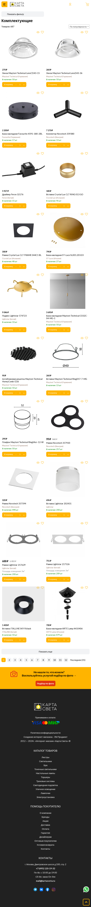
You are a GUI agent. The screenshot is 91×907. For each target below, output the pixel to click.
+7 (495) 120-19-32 (45, 868)
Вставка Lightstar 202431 (58, 503)
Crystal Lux (55, 198)
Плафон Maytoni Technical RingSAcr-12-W (23, 442)
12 (66, 660)
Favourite (11, 137)
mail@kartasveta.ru (45, 881)
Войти (70, 4)
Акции (45, 821)
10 (54, 660)
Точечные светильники (45, 769)
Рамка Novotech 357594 (14, 503)
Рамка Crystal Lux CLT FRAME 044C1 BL (21, 255)
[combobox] (79, 26)
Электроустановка (45, 797)
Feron (8, 198)
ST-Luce (53, 258)
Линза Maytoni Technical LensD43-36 (64, 73)
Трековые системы (45, 781)
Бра (45, 765)
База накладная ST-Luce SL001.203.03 (65, 255)
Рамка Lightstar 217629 (14, 565)
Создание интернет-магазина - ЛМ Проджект (45, 737)
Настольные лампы (45, 773)
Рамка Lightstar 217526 (58, 564)
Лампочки (45, 793)
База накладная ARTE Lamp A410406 (64, 628)
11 (60, 660)
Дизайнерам (45, 837)
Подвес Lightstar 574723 (14, 315)
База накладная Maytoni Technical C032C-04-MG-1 (66, 317)
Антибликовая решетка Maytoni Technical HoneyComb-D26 (22, 380)
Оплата (45, 829)
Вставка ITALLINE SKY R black (16, 628)
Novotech (54, 137)
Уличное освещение (45, 789)
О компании (45, 813)
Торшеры (45, 777)
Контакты (45, 848)
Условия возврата (45, 844)
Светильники (45, 761)
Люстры (45, 757)
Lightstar (9, 319)
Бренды (45, 817)
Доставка (45, 825)
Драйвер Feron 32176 (12, 194)
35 (83, 660)
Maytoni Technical (15, 76)
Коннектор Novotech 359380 (60, 133)
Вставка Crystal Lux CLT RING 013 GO (64, 194)
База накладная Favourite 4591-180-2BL (22, 133)
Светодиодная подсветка (45, 785)
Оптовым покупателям (45, 841)
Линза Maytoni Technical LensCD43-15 (21, 73)
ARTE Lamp (55, 632)
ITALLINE (9, 632)
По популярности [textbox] (78, 26)
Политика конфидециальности (45, 732)
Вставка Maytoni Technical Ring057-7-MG (66, 379)
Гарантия (45, 833)
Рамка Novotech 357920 (58, 443)
